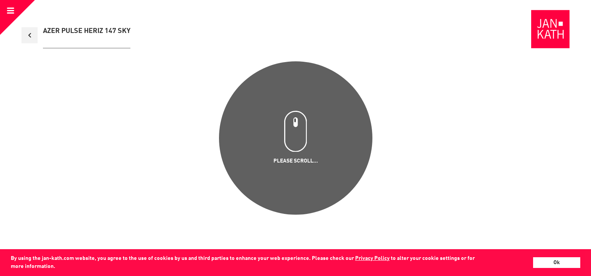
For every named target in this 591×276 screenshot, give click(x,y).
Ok (556, 262)
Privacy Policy (372, 258)
